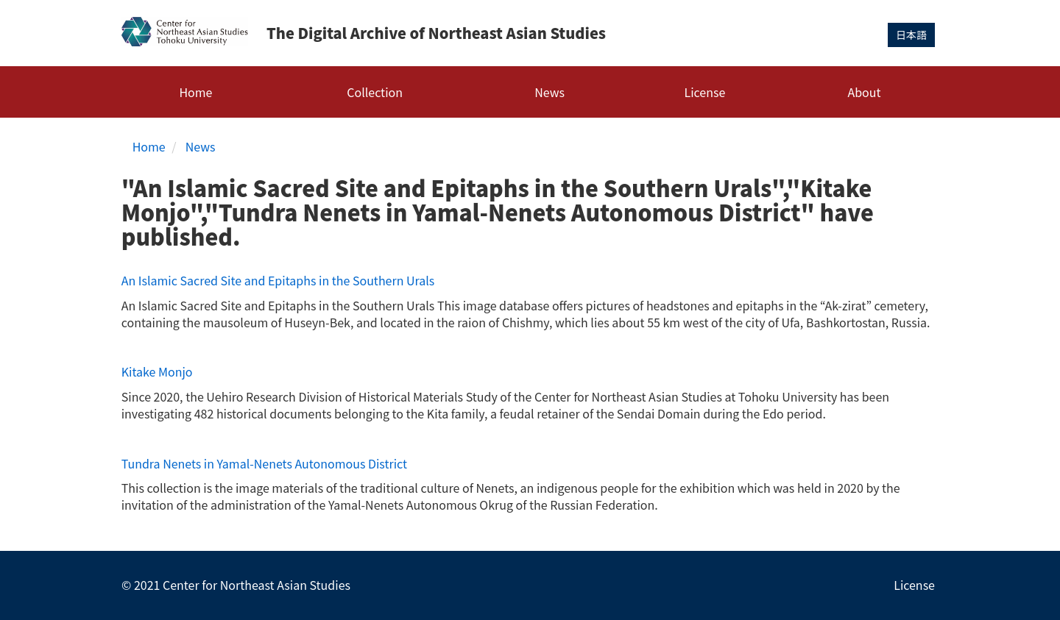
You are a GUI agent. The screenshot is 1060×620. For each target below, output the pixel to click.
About (863, 92)
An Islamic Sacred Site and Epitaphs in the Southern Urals (278, 280)
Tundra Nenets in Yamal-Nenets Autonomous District (264, 463)
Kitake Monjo (157, 371)
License (705, 92)
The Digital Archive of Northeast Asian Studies (436, 32)
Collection (375, 92)
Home (195, 92)
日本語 (911, 34)
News (549, 92)
